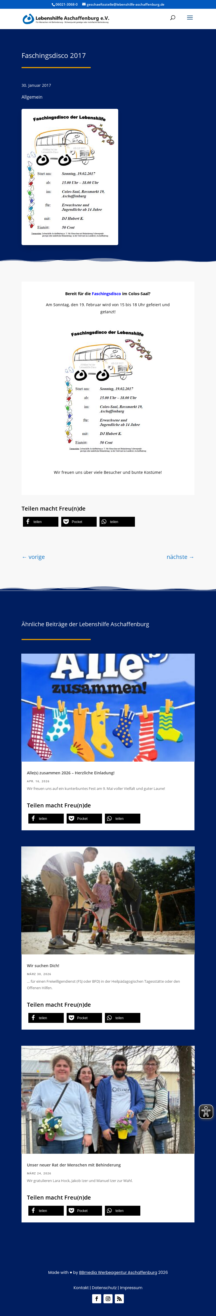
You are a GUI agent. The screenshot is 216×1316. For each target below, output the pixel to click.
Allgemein (32, 97)
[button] (40, 522)
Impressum (131, 1288)
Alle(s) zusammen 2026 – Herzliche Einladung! (71, 772)
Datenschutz (104, 1288)
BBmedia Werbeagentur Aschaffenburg (118, 1272)
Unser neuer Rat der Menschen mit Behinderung (74, 1165)
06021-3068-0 (67, 4)
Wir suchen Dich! (43, 965)
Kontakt (81, 1288)
